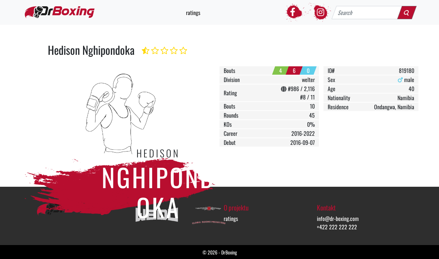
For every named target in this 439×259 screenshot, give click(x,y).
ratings (193, 12)
